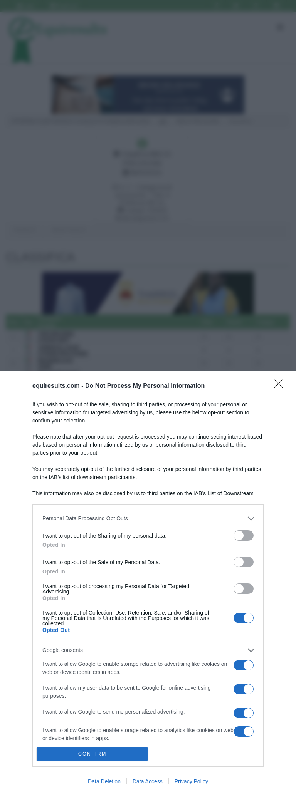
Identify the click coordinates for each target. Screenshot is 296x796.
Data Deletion (104, 781)
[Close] (281, 386)
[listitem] (148, 518)
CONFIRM (92, 754)
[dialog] (148, 583)
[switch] (244, 535)
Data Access (148, 781)
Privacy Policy (191, 781)
